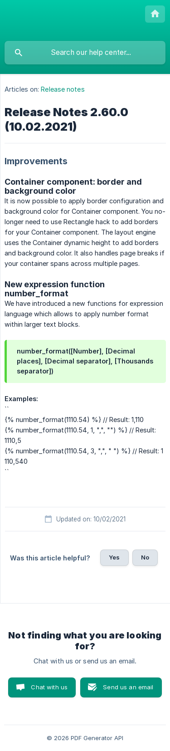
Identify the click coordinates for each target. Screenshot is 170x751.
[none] (155, 14)
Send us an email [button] (128, 687)
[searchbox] (85, 52)
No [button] (145, 557)
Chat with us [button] (49, 687)
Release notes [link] (62, 89)
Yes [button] (114, 557)
